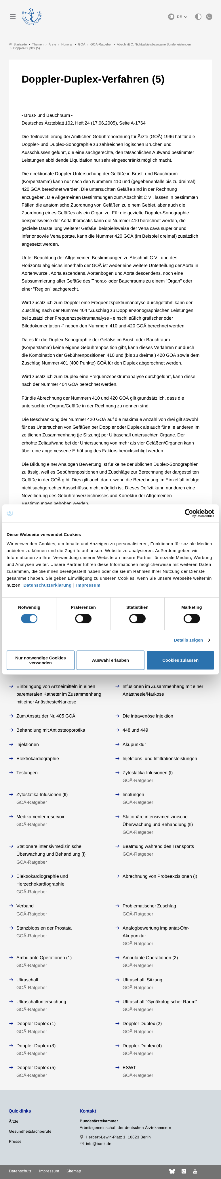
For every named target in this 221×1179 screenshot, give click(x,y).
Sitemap (73, 1171)
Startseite (18, 44)
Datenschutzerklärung (47, 585)
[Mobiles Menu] (13, 16)
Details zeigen (188, 640)
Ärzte (13, 1121)
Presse (15, 1141)
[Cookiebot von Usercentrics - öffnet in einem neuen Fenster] (189, 513)
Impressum (88, 585)
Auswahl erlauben (110, 660)
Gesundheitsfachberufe (30, 1131)
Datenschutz (20, 1171)
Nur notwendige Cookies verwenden (40, 660)
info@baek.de (98, 1144)
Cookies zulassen (180, 660)
